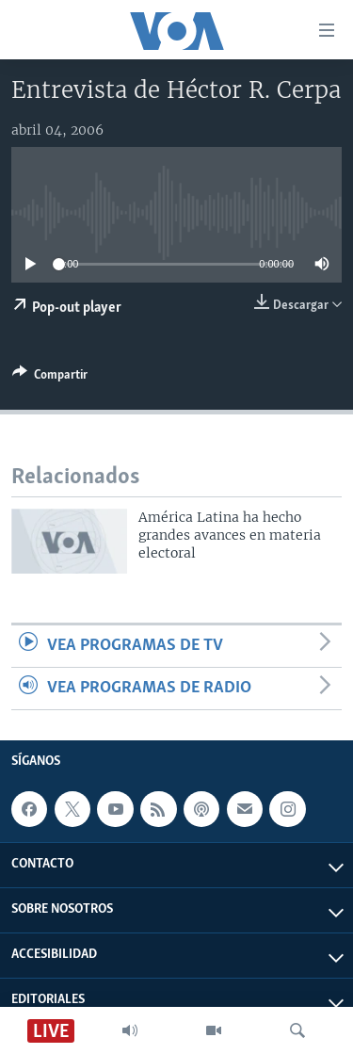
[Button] (50, 378)
